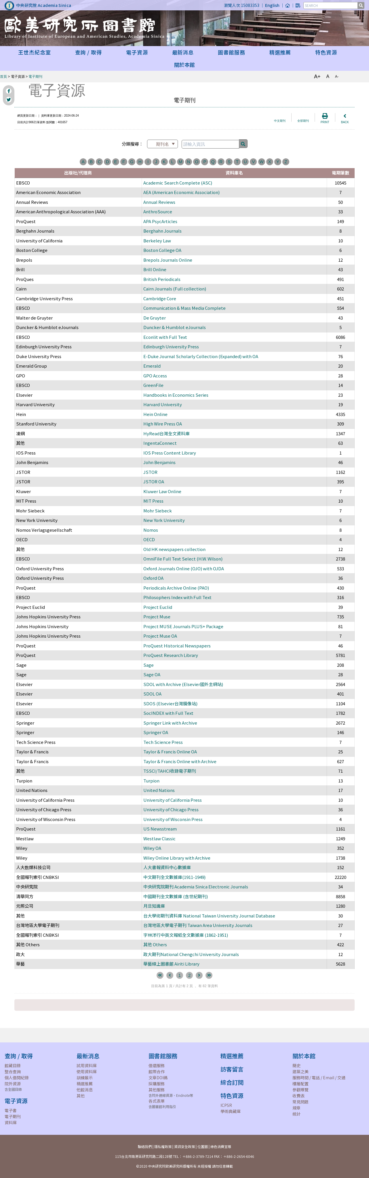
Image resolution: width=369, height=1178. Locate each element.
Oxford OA (153, 578)
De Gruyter (154, 318)
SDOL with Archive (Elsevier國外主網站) (183, 684)
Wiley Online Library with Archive (176, 858)
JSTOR (150, 472)
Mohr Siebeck (157, 511)
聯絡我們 (145, 1146)
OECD (149, 539)
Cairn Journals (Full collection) (174, 289)
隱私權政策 (163, 1146)
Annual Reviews (159, 202)
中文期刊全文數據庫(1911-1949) (174, 877)
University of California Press (172, 800)
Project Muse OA (160, 636)
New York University (164, 520)
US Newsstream (160, 829)
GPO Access (155, 376)
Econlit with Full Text (165, 337)
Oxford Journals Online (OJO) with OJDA (183, 568)
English (272, 5)
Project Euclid (157, 607)
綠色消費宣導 (220, 1146)
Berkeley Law (157, 241)
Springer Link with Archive (170, 723)
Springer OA (155, 732)
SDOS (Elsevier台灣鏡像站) (170, 703)
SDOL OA (152, 694)
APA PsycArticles (160, 221)
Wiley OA (152, 848)
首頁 (3, 77)
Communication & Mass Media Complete (184, 308)
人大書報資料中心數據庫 (167, 867)
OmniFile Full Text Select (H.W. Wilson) (182, 559)
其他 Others (155, 944)
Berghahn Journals (162, 231)
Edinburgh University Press (171, 346)
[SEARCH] (331, 5)
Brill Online (154, 269)
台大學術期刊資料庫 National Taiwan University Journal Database (209, 916)
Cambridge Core (159, 298)
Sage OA (151, 674)
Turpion (151, 781)
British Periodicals (161, 279)
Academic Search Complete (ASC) (177, 183)
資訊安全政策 (184, 1146)
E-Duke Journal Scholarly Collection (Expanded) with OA (200, 356)
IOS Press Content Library (169, 453)
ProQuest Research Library (170, 655)
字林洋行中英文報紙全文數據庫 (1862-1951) (185, 935)
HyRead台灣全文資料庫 (166, 433)
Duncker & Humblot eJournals (174, 327)
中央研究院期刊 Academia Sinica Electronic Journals (195, 887)
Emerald (152, 366)
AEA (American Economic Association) (181, 192)
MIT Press (153, 501)
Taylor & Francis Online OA (170, 751)
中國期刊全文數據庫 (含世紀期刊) (175, 896)
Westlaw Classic (159, 838)
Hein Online (155, 414)
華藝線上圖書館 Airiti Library (171, 964)
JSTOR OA (153, 481)
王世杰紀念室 (34, 52)
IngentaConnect (160, 443)
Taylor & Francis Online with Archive (179, 761)
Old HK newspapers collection (175, 549)
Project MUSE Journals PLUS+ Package (183, 626)
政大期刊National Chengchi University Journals (191, 954)
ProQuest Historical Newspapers (177, 646)
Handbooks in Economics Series (175, 395)
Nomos (150, 530)
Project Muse (156, 616)
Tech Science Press (163, 742)
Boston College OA (162, 250)
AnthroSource (157, 211)
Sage (148, 665)
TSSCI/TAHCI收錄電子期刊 (169, 771)
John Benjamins (159, 462)
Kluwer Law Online (162, 491)
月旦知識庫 (154, 906)
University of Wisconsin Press (173, 819)
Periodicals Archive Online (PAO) (176, 588)
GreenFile (153, 385)
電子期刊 (35, 77)
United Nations (159, 790)
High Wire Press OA (162, 424)
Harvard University (162, 404)
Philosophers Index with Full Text (177, 597)
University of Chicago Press (171, 809)
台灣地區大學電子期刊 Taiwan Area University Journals (197, 925)
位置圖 (202, 1146)
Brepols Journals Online (167, 260)
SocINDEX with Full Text (168, 713)
